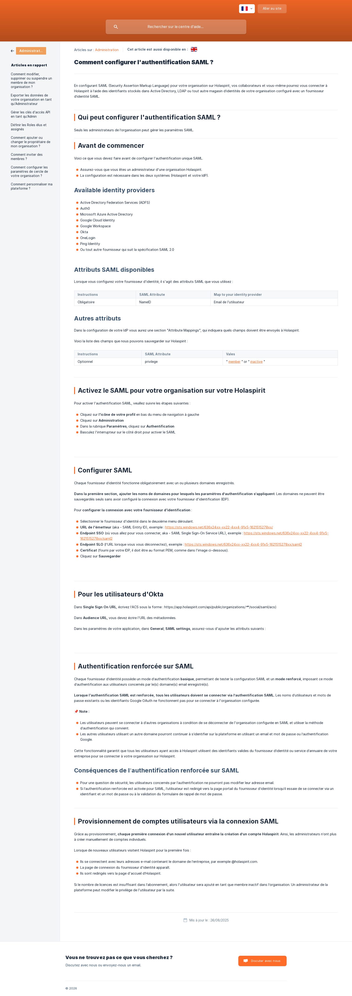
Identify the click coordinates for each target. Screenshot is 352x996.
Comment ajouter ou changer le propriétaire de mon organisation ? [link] (30, 142)
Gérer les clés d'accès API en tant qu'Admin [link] (30, 114)
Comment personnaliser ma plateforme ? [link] (31, 186)
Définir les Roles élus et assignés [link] (29, 127)
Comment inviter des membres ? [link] (27, 157)
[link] (28, 50)
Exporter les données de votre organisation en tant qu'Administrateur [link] (31, 99)
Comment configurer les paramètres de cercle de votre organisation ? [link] (29, 171)
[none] (247, 8)
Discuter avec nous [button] (265, 961)
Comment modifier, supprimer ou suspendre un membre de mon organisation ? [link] (31, 80)
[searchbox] (176, 27)
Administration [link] (107, 50)
